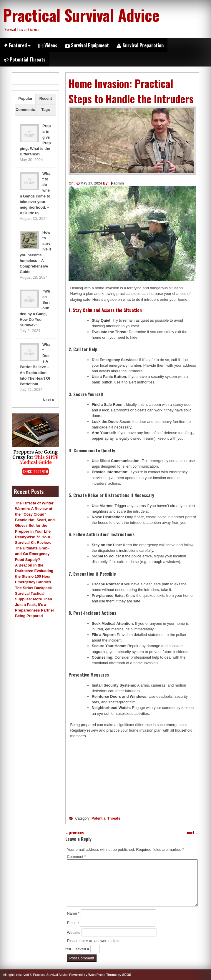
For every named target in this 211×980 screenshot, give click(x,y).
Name (73, 913)
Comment (76, 856)
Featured (17, 45)
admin (119, 183)
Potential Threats (25, 59)
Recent (45, 98)
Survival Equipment (87, 45)
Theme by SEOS (118, 974)
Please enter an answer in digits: (94, 941)
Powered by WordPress (87, 974)
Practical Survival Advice (81, 14)
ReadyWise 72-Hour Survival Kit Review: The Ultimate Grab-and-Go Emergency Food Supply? (33, 548)
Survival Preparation (140, 45)
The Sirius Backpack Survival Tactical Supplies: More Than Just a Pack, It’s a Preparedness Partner (34, 599)
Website (73, 932)
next (193, 833)
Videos (47, 45)
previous (74, 833)
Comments (25, 109)
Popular (25, 98)
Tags (45, 109)
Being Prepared (29, 616)
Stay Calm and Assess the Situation (107, 310)
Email (73, 923)
